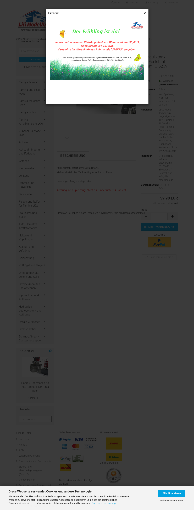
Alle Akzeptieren (172, 493)
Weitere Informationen (172, 500)
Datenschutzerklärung (104, 503)
